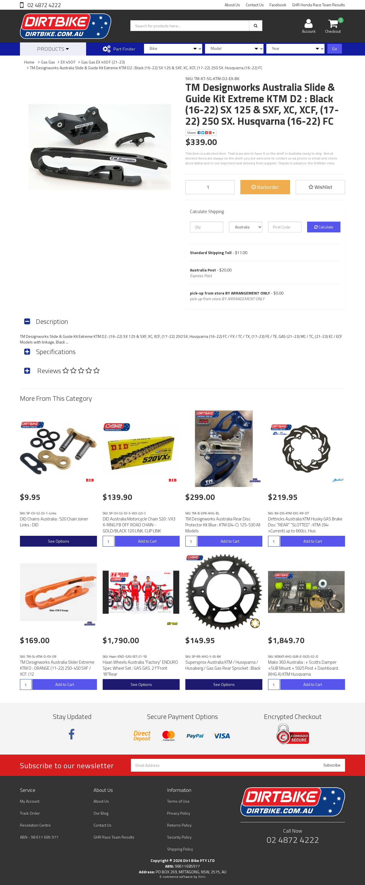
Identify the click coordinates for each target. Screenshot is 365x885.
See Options (58, 541)
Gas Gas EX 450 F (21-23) (103, 62)
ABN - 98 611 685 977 (39, 837)
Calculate (323, 227)
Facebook (277, 5)
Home (29, 62)
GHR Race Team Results (114, 837)
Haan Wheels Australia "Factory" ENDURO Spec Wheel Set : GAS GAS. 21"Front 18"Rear (140, 668)
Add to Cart (147, 541)
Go (334, 49)
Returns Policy (179, 825)
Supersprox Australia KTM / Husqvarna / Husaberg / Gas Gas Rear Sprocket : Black (222, 665)
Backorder (265, 187)
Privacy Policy (178, 813)
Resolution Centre (35, 825)
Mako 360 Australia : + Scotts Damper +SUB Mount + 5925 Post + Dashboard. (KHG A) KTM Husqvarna (303, 668)
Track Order (30, 813)
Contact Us (255, 5)
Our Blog (101, 813)
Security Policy (179, 837)
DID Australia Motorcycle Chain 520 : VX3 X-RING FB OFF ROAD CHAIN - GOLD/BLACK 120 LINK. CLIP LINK (139, 525)
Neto (202, 876)
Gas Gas (48, 62)
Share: (201, 132)
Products (53, 49)
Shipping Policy (180, 849)
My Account (29, 801)
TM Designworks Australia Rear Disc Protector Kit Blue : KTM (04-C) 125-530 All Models (222, 525)
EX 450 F (68, 62)
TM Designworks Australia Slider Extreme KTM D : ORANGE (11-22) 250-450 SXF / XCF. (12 (57, 668)
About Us (232, 5)
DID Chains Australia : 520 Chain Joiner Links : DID (54, 522)
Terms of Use (178, 801)
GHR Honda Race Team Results (318, 5)
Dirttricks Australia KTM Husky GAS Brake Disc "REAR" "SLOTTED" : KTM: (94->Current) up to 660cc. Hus (305, 525)
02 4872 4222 (43, 5)
